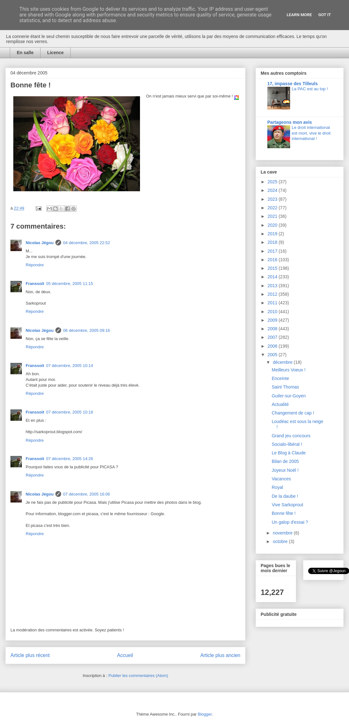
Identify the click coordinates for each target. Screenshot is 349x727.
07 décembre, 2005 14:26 (69, 458)
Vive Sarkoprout (287, 504)
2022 (273, 207)
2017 (273, 251)
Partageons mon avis (289, 122)
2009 (273, 320)
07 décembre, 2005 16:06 (86, 494)
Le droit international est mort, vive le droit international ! (311, 133)
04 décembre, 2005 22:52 (86, 242)
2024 (273, 190)
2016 (273, 259)
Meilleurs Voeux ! (289, 369)
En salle (25, 52)
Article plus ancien (220, 655)
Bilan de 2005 (285, 461)
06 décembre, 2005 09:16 (86, 330)
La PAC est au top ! (310, 88)
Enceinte (280, 378)
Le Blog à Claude (289, 452)
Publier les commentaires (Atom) (138, 675)
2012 (273, 294)
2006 (273, 346)
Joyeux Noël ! (285, 470)
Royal (277, 487)
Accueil (125, 655)
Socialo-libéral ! (287, 444)
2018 (273, 242)
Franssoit (35, 283)
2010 (273, 311)
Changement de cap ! (293, 412)
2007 (273, 337)
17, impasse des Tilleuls (292, 83)
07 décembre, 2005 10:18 (69, 412)
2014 (273, 276)
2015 (273, 268)
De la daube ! (285, 496)
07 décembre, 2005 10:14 (69, 365)
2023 (273, 199)
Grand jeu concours (291, 435)
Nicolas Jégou (40, 242)
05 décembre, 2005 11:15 (69, 283)
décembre (283, 362)
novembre (283, 532)
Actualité (280, 404)
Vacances (281, 478)
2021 (273, 216)
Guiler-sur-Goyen (289, 395)
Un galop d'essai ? (290, 522)
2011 (273, 302)
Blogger (205, 714)
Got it (324, 14)
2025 (273, 181)
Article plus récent (30, 655)
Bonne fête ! (284, 513)
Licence (55, 52)
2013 (273, 285)
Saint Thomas (285, 386)
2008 (273, 328)
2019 (273, 233)
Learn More (299, 14)
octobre (281, 541)
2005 (273, 354)
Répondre (35, 264)
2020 (273, 225)
